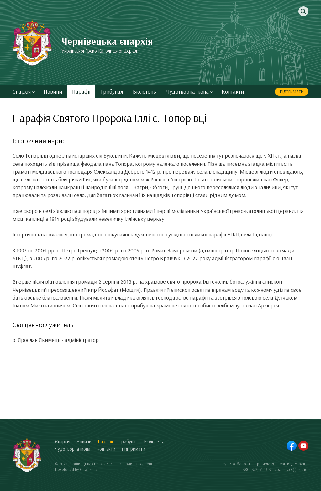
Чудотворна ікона (189, 91)
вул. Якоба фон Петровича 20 (249, 463)
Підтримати (291, 91)
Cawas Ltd (89, 469)
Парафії (81, 91)
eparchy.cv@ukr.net (291, 469)
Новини (53, 91)
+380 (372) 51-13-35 (257, 469)
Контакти (233, 91)
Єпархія (24, 91)
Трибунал (111, 91)
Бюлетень (144, 91)
